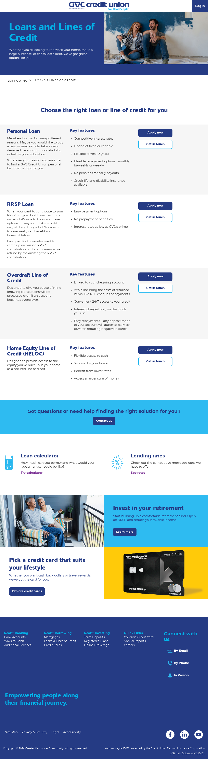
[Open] (6, 6)
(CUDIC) (199, 753)
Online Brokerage (96, 645)
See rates (138, 472)
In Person (178, 675)
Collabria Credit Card (139, 637)
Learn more (124, 531)
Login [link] (200, 6)
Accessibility (72, 732)
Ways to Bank (14, 641)
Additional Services (17, 645)
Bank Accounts (15, 637)
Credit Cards (53, 645)
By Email (177, 651)
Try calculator (31, 472)
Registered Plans (96, 641)
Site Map (11, 732)
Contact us (104, 420)
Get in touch (155, 144)
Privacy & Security (34, 732)
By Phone (178, 663)
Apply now (155, 132)
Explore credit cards (27, 591)
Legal (55, 732)
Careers (129, 645)
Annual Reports (135, 641)
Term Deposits (94, 637)
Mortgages (52, 637)
